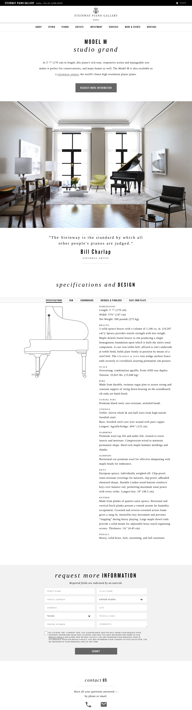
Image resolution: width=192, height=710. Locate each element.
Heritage (151, 26)
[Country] (122, 599)
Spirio (51, 26)
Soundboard (87, 300)
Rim (71, 300)
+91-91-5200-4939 (52, 3)
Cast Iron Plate (137, 300)
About (39, 26)
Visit (181, 3)
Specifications (54, 300)
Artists (79, 26)
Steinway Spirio (68, 74)
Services (113, 26)
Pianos (65, 26)
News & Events (133, 26)
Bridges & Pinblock (111, 300)
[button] (88, 706)
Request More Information (96, 87)
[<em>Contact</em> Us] (103, 706)
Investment (96, 26)
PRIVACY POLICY (56, 637)
